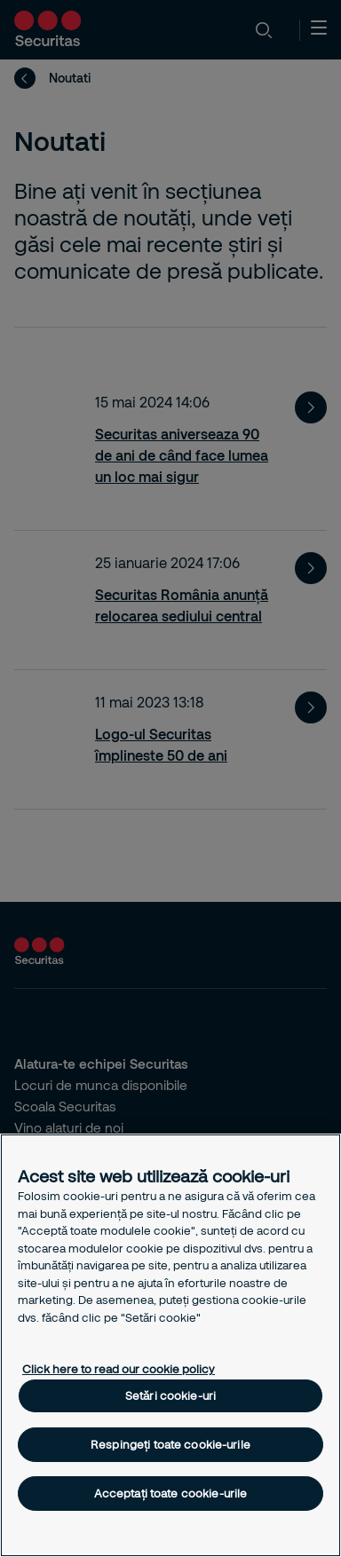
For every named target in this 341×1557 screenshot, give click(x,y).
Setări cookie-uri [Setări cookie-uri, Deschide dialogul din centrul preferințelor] (170, 1395)
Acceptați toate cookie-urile (171, 1493)
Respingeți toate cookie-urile (170, 1444)
